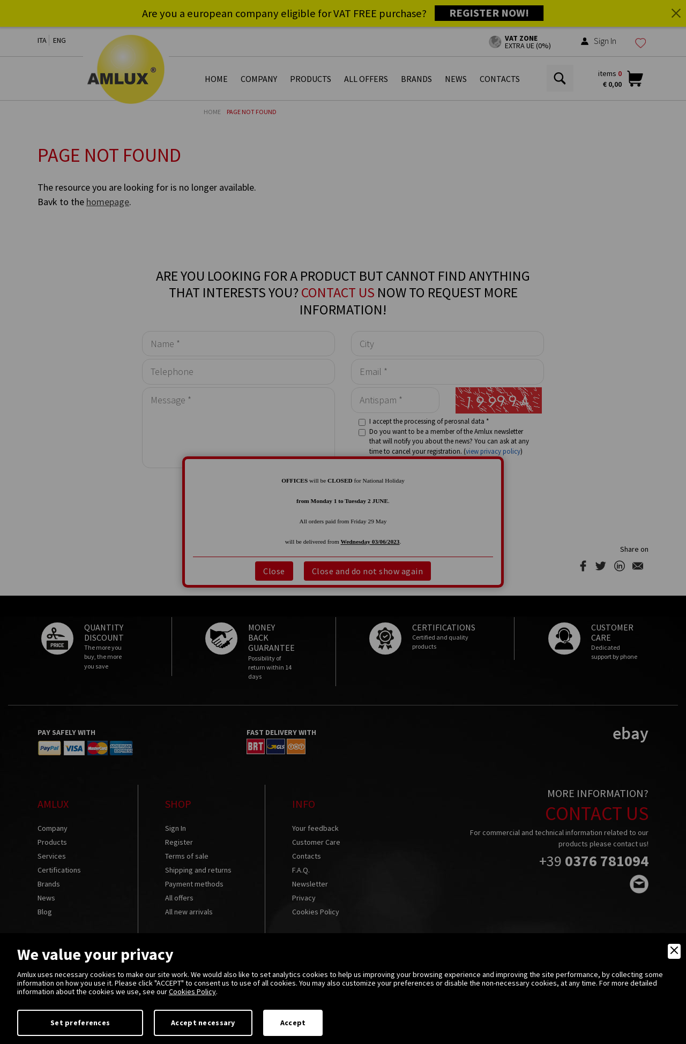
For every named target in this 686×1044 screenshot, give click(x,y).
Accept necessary (203, 1022)
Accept (293, 1022)
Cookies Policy (192, 991)
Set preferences (80, 1022)
